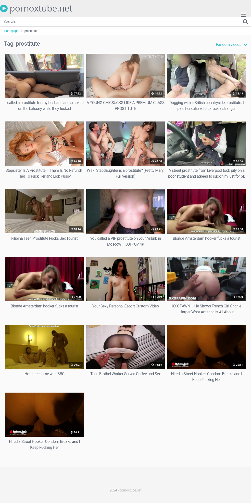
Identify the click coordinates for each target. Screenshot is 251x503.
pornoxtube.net (36, 8)
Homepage (11, 31)
